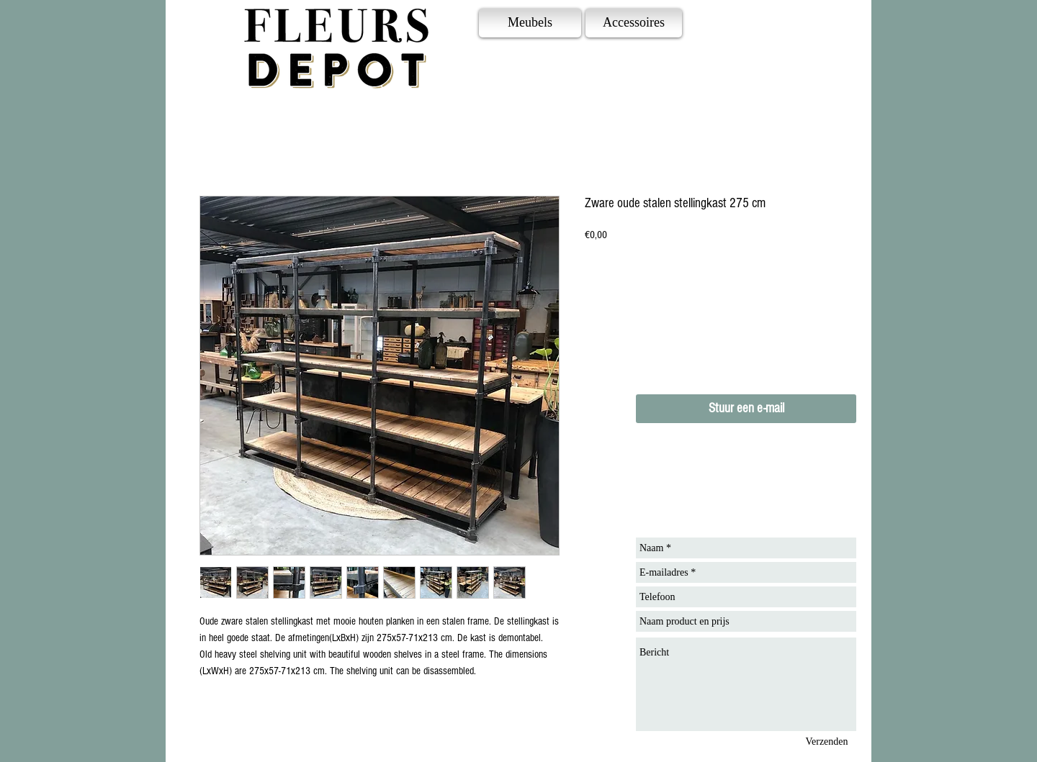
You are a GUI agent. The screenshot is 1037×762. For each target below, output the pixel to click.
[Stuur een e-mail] (746, 408)
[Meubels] (530, 23)
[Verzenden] (826, 741)
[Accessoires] (633, 23)
